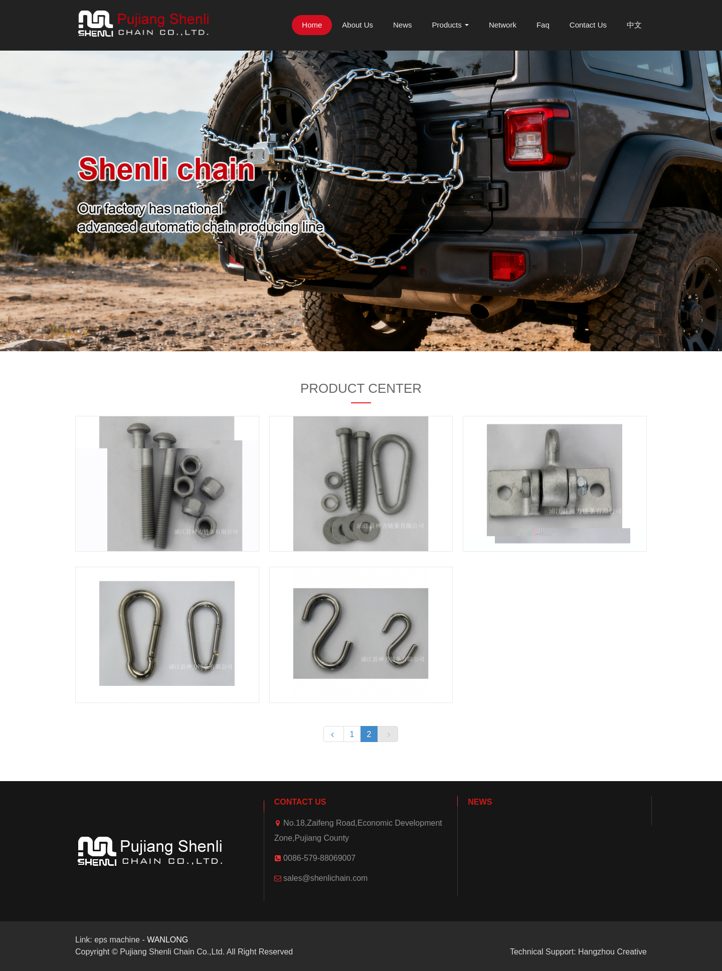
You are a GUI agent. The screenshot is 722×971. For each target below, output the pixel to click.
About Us (357, 25)
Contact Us (588, 25)
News (402, 25)
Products (450, 25)
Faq (543, 25)
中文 (634, 25)
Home (312, 25)
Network (502, 25)
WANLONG (167, 939)
